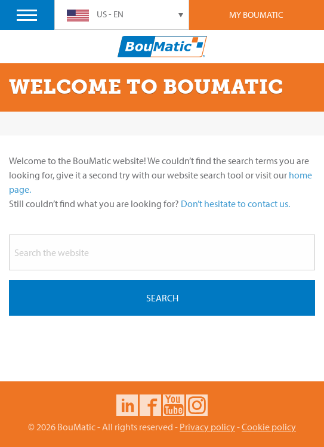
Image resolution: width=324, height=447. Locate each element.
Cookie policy (269, 427)
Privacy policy (207, 427)
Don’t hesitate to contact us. (235, 203)
